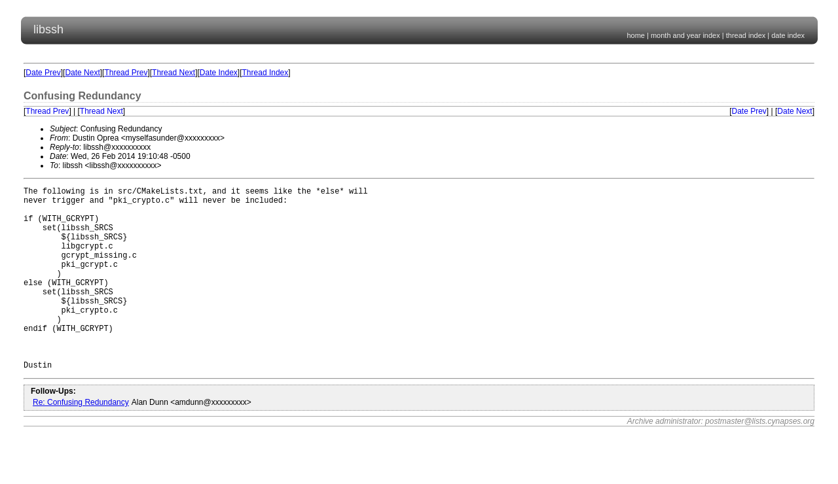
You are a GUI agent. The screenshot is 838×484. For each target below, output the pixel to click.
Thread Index (265, 72)
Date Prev (43, 72)
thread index (746, 35)
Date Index (219, 72)
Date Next (82, 72)
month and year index (685, 35)
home (636, 35)
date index (788, 35)
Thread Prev (125, 72)
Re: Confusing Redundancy (81, 441)
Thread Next (173, 72)
